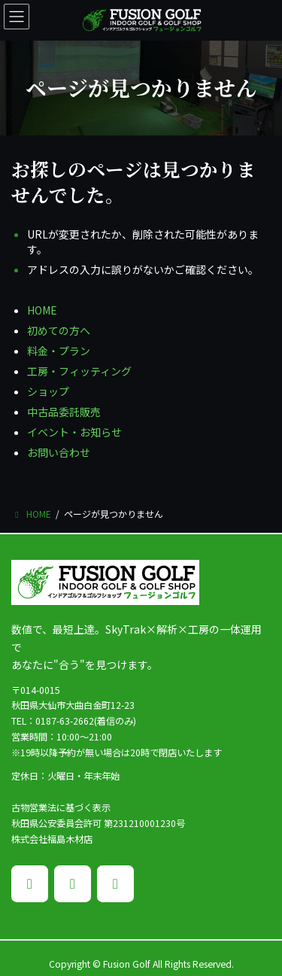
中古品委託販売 (64, 411)
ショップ (48, 391)
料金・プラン (58, 350)
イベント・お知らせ (74, 431)
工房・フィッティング (79, 371)
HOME (42, 310)
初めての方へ (58, 330)
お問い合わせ (58, 452)
